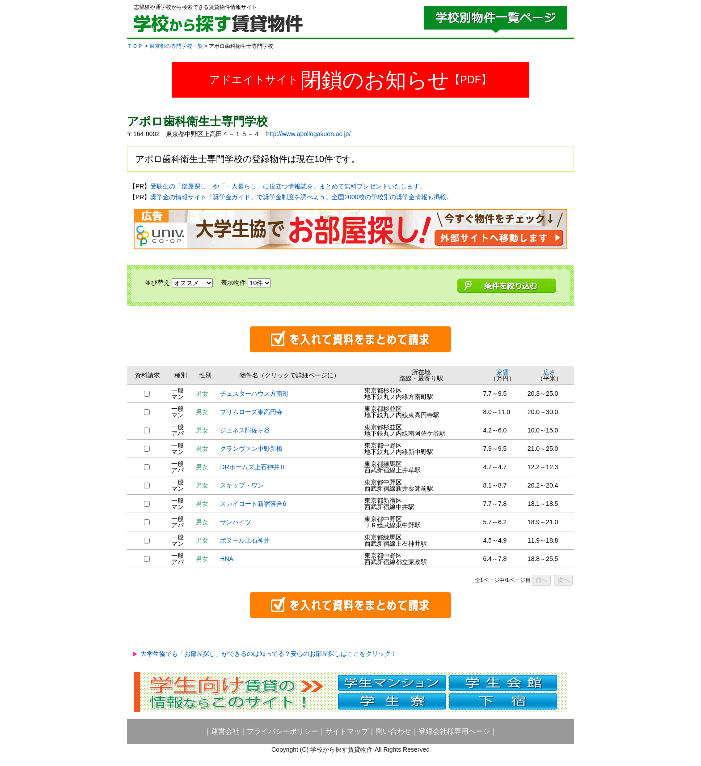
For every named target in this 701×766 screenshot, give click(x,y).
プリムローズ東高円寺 (251, 411)
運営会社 (225, 731)
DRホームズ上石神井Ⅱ (252, 467)
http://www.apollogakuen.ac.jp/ (308, 133)
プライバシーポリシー (282, 731)
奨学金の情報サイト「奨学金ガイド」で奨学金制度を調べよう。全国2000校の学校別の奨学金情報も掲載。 (301, 197)
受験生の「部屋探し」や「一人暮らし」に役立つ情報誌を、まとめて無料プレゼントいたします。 (288, 186)
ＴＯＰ (135, 46)
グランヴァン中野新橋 (251, 448)
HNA (226, 558)
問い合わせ (393, 731)
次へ (563, 580)
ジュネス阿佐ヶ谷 (245, 430)
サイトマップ (346, 731)
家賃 (502, 372)
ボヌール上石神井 (245, 540)
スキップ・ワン (242, 485)
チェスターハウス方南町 (254, 393)
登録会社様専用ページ (454, 731)
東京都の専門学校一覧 (176, 46)
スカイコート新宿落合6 (253, 503)
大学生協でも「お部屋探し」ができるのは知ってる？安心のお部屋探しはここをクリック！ (268, 653)
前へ (541, 580)
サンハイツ (235, 522)
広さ (549, 372)
